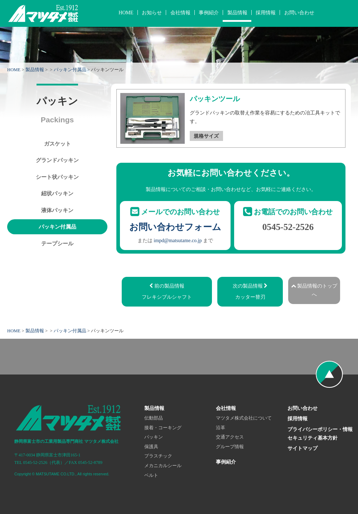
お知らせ (152, 12)
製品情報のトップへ (314, 290)
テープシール (57, 243)
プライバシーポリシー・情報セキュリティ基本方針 (320, 433)
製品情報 (237, 12)
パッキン (153, 437)
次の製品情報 (250, 292)
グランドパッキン (57, 160)
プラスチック (158, 456)
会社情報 (180, 12)
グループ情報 (230, 446)
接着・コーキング (163, 427)
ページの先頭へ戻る (329, 374)
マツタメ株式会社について (244, 418)
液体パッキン (57, 210)
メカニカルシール (163, 465)
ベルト (151, 475)
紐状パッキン (57, 193)
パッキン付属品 (70, 69)
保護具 (151, 446)
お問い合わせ (299, 12)
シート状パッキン (57, 177)
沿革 (220, 427)
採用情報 (266, 12)
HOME (125, 12)
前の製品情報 (166, 292)
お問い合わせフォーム (175, 227)
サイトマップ (302, 448)
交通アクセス (230, 437)
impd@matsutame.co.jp (178, 240)
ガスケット (57, 144)
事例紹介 (209, 12)
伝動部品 (153, 418)
